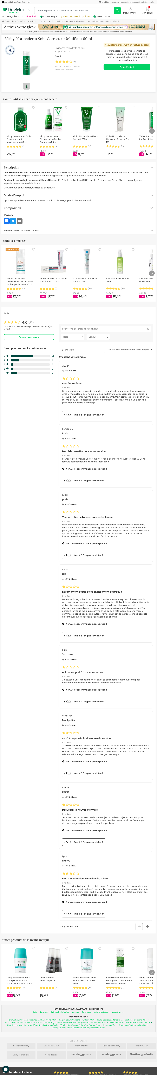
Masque (75, 1012)
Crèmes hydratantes (60, 1012)
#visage (67, 66)
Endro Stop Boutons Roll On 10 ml (133, 1025)
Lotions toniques (101, 1012)
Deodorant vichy (51, 1046)
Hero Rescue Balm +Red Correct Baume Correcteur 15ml (92, 1025)
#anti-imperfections (64, 70)
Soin (35, 1012)
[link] (21, 322)
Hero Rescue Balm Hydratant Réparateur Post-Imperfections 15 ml (36, 1025)
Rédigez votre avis (29, 337)
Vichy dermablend (21, 1055)
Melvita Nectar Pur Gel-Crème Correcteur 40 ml (129, 1022)
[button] (130, 10)
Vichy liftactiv (81, 1046)
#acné (77, 66)
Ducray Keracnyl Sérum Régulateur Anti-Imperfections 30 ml (78, 1028)
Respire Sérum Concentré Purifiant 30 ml (76, 1020)
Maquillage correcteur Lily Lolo (141, 1055)
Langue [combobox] (99, 337)
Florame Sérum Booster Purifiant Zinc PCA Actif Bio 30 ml (32, 1020)
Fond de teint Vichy (111, 1046)
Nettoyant (44, 1012)
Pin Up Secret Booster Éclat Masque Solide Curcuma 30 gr (30, 1022)
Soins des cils (51, 1055)
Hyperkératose (117, 1012)
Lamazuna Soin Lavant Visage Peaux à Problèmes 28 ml (82, 1022)
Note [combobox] (73, 337)
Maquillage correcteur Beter (81, 1055)
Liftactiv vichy (142, 1046)
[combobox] (132, 349)
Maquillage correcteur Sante (111, 1055)
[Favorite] (33, 107)
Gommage (86, 1012)
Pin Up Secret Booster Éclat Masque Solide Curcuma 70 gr (122, 1020)
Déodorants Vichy (21, 1046)
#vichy (58, 66)
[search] (117, 10)
